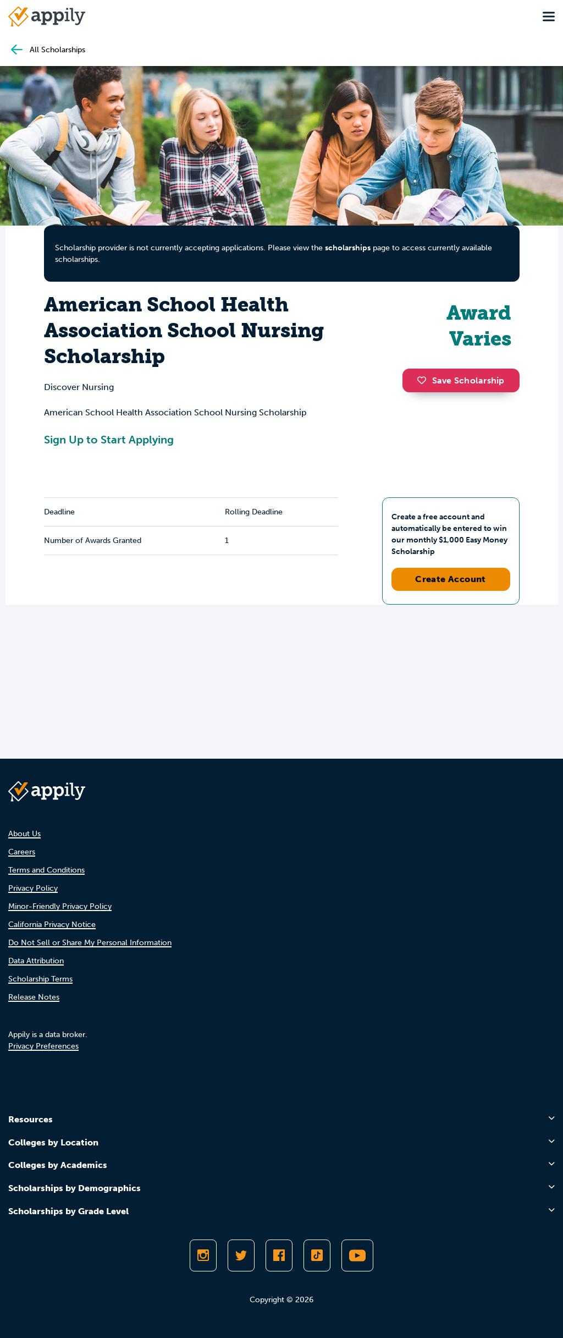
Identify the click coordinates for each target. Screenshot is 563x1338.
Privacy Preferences (43, 1046)
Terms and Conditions (46, 870)
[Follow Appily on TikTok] (316, 1255)
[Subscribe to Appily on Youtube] (357, 1255)
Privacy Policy (33, 888)
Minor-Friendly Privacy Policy (60, 906)
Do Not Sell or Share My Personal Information (90, 942)
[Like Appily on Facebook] (279, 1255)
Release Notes (33, 997)
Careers (21, 852)
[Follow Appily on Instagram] (203, 1255)
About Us (24, 833)
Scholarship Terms (40, 979)
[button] (424, 380)
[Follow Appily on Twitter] (241, 1255)
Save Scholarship (460, 380)
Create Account (450, 579)
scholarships (348, 248)
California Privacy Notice (52, 924)
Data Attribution (36, 961)
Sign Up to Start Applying (109, 439)
